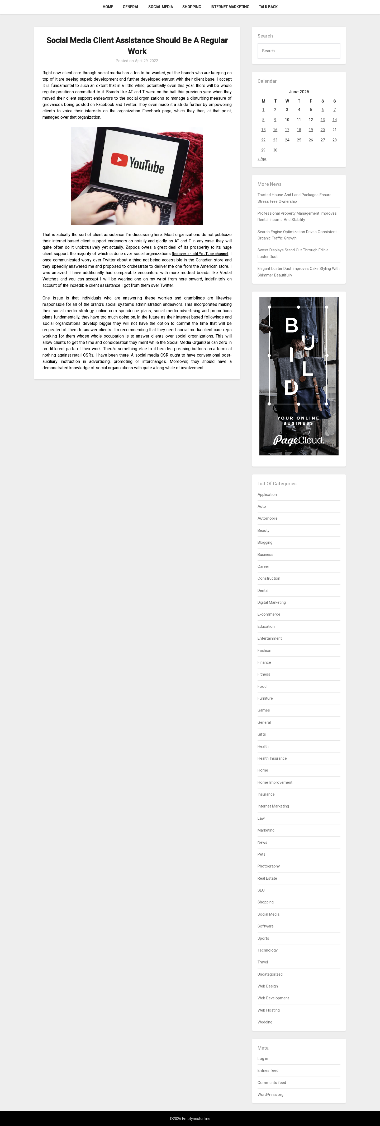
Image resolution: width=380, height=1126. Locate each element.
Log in (263, 1058)
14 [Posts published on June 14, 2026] (334, 119)
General (131, 7)
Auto (262, 506)
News (262, 842)
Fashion (264, 650)
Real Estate (267, 878)
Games (264, 710)
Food (262, 686)
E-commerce (269, 614)
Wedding (265, 1022)
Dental (263, 590)
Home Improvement (275, 782)
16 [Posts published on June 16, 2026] (275, 129)
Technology (268, 950)
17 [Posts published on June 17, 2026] (287, 129)
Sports (263, 938)
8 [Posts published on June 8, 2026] (263, 119)
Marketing (266, 830)
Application (267, 494)
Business (265, 554)
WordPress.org (270, 1094)
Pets (261, 854)
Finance (264, 662)
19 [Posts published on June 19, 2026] (311, 129)
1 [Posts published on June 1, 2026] (263, 109)
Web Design (268, 986)
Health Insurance (272, 758)
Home (108, 7)
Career (263, 566)
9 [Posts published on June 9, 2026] (275, 119)
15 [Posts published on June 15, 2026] (263, 129)
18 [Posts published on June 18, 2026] (299, 129)
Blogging (265, 542)
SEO (261, 890)
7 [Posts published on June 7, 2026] (335, 109)
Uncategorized (270, 974)
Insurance (266, 794)
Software (266, 926)
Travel (263, 962)
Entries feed (268, 1070)
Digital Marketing (272, 602)
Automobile (268, 518)
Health (263, 746)
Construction (269, 578)
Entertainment (270, 638)
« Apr (262, 158)
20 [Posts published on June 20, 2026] (323, 129)
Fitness (264, 674)
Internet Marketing (230, 7)
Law (261, 818)
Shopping (191, 7)
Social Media (160, 7)
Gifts (262, 734)
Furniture (265, 698)
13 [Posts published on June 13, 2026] (323, 119)
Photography (269, 866)
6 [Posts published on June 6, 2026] (323, 109)
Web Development (273, 998)
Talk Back (268, 7)
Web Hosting (269, 1010)
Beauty (263, 530)
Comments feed (272, 1082)
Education (266, 626)
